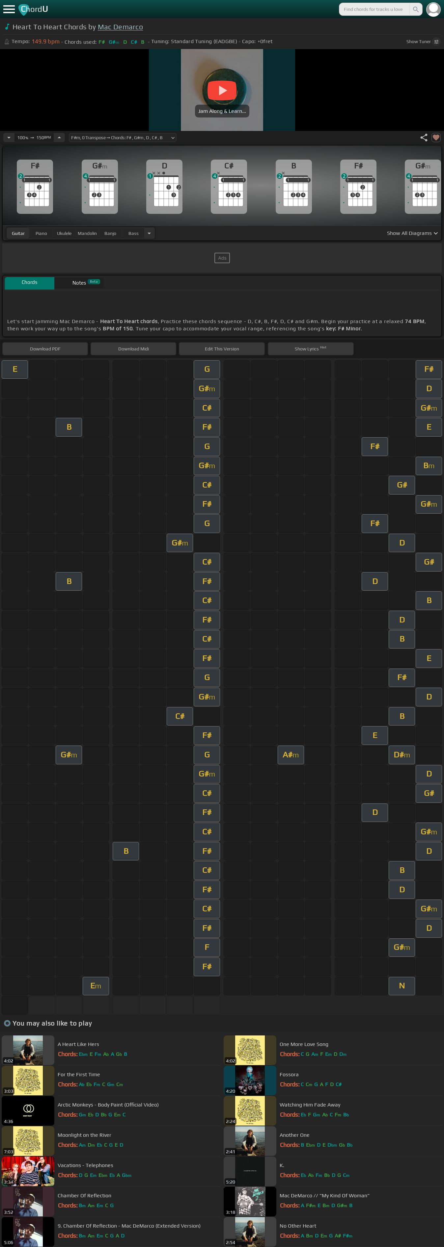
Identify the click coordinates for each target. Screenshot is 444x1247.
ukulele (64, 233)
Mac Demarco (120, 27)
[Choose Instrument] (149, 233)
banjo (110, 233)
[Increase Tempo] (59, 137)
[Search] (415, 9)
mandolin (87, 233)
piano (41, 233)
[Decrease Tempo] (8, 137)
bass (133, 233)
